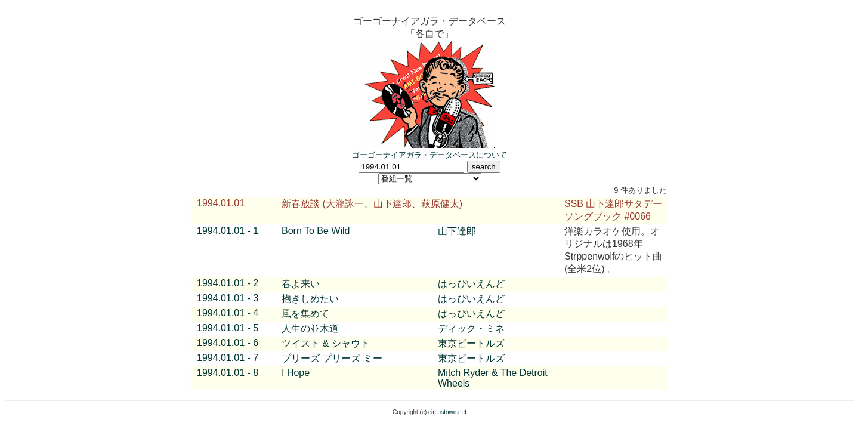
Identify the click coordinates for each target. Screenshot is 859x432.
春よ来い (301, 284)
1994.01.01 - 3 (227, 298)
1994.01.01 (221, 203)
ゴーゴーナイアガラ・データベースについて (429, 154)
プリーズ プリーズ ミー (332, 358)
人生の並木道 (310, 328)
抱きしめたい (310, 299)
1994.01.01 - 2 (227, 283)
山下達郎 (457, 231)
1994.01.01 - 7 (227, 358)
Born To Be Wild (316, 231)
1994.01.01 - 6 (227, 343)
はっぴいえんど (471, 284)
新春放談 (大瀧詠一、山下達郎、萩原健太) (372, 204)
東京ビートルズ (471, 343)
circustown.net (447, 412)
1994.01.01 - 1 (227, 231)
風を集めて (305, 313)
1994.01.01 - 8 (227, 373)
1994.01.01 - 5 (227, 328)
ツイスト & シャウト (326, 343)
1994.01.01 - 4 (227, 313)
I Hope (296, 373)
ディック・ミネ (471, 328)
